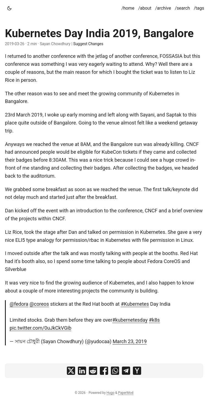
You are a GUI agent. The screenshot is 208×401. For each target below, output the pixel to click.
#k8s (154, 320)
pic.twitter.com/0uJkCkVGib (40, 328)
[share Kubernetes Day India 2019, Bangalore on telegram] (126, 371)
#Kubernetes (135, 304)
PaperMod (125, 393)
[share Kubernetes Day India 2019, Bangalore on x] (71, 371)
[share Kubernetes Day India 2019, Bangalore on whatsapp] (115, 371)
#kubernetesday (129, 320)
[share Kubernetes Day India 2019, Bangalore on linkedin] (82, 371)
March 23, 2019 (130, 341)
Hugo (110, 393)
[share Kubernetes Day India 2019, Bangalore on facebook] (104, 371)
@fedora (19, 304)
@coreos (39, 304)
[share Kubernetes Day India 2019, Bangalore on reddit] (93, 371)
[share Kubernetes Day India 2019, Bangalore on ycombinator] (137, 371)
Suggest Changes (88, 44)
